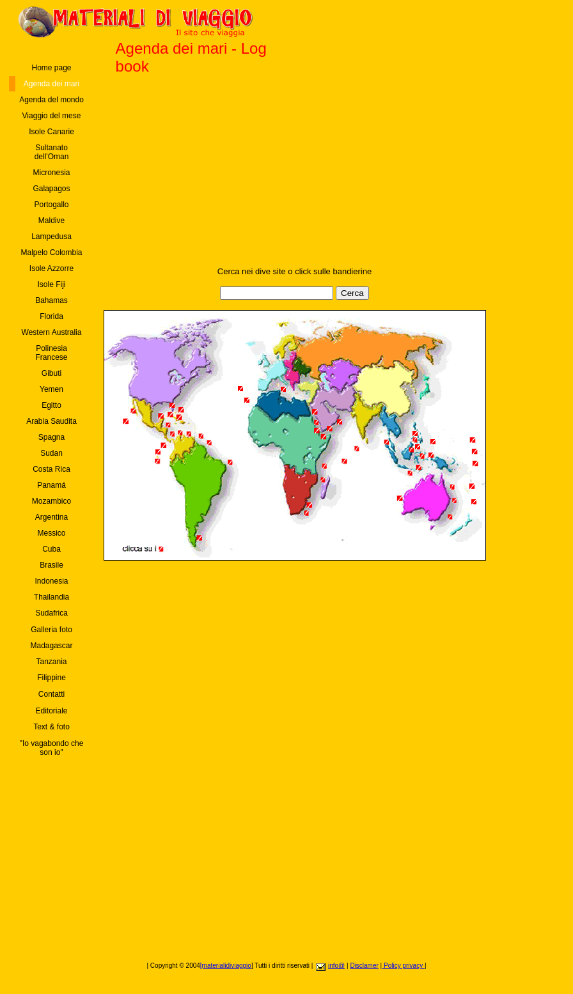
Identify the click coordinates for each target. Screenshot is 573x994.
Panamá (51, 485)
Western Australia (52, 332)
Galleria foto (51, 629)
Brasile (51, 565)
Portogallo (51, 204)
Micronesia (51, 172)
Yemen (51, 389)
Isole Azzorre (51, 268)
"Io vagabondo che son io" (52, 748)
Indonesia (51, 581)
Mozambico (51, 501)
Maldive (51, 220)
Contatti (51, 694)
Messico (51, 533)
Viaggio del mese (51, 115)
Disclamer (364, 965)
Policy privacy (403, 965)
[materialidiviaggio (225, 965)
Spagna (51, 437)
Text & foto (51, 726)
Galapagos (51, 188)
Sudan (51, 453)
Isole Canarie (51, 131)
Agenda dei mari (51, 83)
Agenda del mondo (51, 99)
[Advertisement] (294, 177)
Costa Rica (51, 469)
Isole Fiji (51, 284)
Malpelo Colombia (51, 252)
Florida (51, 316)
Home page (51, 67)
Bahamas (51, 300)
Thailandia (51, 597)
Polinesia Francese (51, 353)
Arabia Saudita (51, 421)
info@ (336, 965)
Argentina (51, 517)
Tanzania (51, 661)
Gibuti (51, 373)
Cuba (51, 549)
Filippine (51, 677)
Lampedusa (51, 236)
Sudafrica (51, 613)
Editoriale (51, 710)
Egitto (51, 405)
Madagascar (51, 645)
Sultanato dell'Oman (52, 152)
